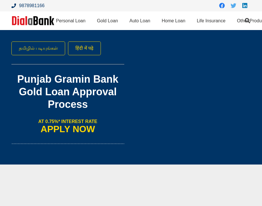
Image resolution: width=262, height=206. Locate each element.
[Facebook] (222, 5)
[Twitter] (233, 5)
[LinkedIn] (245, 5)
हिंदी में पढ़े (84, 48)
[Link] (33, 21)
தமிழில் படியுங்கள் (38, 48)
